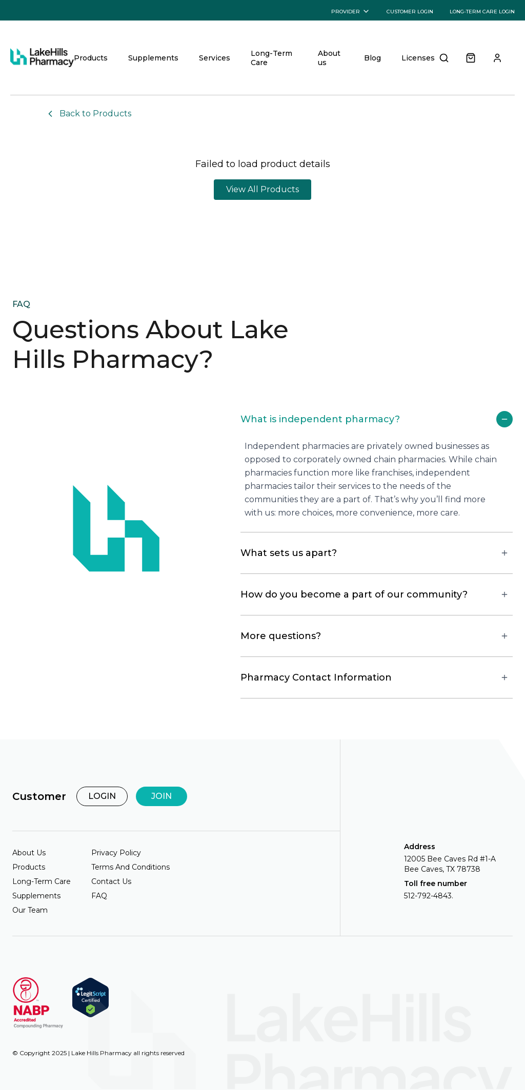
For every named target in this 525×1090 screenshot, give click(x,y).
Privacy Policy (116, 852)
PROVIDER (350, 11)
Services (214, 58)
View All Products (262, 189)
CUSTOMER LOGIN (410, 11)
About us (329, 58)
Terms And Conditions (130, 867)
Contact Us (111, 881)
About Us (29, 852)
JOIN (161, 796)
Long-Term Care (271, 58)
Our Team (30, 910)
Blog (372, 58)
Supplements (153, 58)
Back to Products (88, 114)
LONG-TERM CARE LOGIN (482, 11)
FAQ (99, 895)
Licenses (418, 58)
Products (91, 58)
